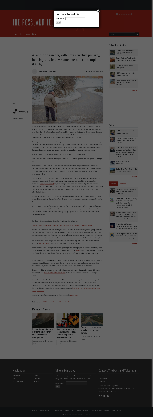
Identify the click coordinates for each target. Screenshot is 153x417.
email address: (60, 18)
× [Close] (98, 10)
